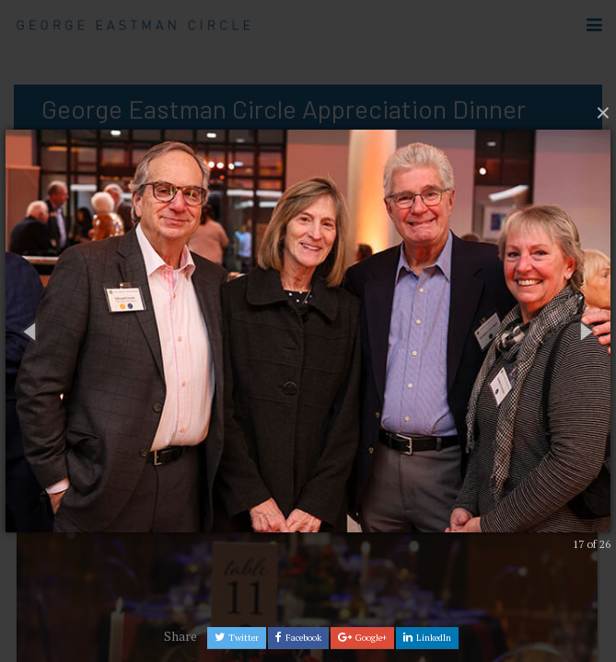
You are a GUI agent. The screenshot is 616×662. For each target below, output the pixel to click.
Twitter (237, 638)
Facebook (298, 638)
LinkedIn (427, 638)
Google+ (362, 638)
